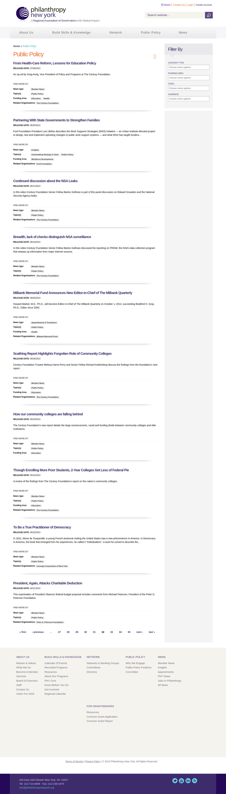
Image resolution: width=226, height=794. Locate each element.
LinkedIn (188, 780)
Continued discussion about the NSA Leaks (45, 181)
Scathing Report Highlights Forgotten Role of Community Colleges (62, 353)
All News (163, 684)
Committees (93, 667)
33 (111, 632)
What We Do (23, 667)
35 (129, 632)
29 (77, 632)
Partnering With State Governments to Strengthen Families (56, 120)
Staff (19, 684)
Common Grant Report (100, 720)
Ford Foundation (44, 164)
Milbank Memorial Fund (47, 336)
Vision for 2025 (25, 693)
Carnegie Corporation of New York (52, 566)
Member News (37, 89)
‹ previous (38, 632)
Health (46, 98)
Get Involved (52, 689)
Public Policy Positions (138, 667)
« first (23, 632)
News (183, 32)
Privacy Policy (92, 761)
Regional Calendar (55, 693)
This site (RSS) (194, 780)
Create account (204, 4)
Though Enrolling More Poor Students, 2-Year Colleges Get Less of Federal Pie (71, 470)
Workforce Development (42, 159)
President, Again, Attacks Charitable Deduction (47, 583)
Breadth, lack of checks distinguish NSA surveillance (52, 237)
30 (85, 632)
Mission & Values (26, 663)
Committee (132, 671)
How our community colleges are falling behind (48, 414)
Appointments (166, 671)
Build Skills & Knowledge (71, 32)
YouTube (181, 780)
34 (120, 632)
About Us (26, 32)
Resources (51, 671)
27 (59, 632)
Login (190, 4)
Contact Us (179, 4)
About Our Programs (56, 676)
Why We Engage (135, 663)
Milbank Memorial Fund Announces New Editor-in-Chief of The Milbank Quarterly (72, 293)
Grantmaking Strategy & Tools (45, 155)
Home (167, 4)
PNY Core (50, 680)
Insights (35, 150)
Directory (92, 671)
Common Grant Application (102, 716)
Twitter (174, 780)
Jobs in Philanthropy (169, 680)
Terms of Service (74, 761)
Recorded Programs (56, 667)
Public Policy (151, 32)
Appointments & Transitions (44, 323)
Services (21, 676)
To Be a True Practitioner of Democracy (42, 527)
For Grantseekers (100, 706)
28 (68, 632)
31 (94, 632)
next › (139, 632)
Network (115, 32)
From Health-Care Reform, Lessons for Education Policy (54, 63)
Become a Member (27, 671)
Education (36, 98)
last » (152, 632)
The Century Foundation (47, 103)
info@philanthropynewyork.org (36, 787)
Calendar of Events (56, 663)
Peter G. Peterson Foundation (50, 622)
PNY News (164, 676)
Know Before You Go (56, 684)
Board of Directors (27, 680)
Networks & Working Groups (103, 663)
